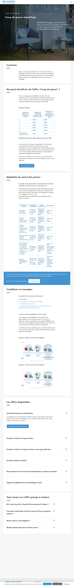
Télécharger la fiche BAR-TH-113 (18, 426)
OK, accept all (47, 584)
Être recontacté (27, 165)
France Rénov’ (34, 281)
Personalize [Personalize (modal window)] (67, 584)
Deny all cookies (57, 584)
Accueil (7, 13)
